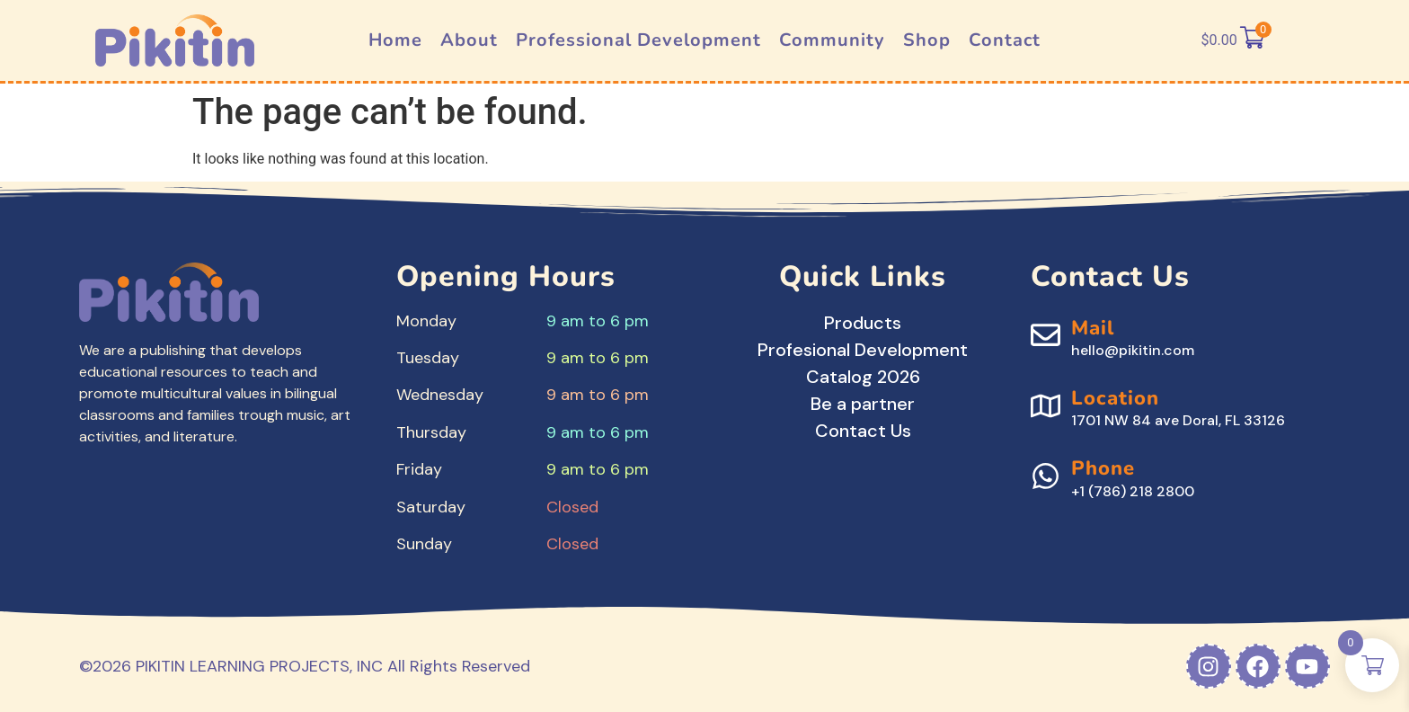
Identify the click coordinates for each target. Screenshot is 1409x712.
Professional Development (638, 40)
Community (832, 40)
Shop (927, 40)
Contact (1005, 40)
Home (395, 40)
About (469, 40)
